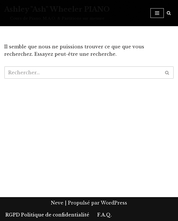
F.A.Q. (104, 215)
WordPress (114, 203)
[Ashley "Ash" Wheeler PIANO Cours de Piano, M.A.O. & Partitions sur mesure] (57, 13)
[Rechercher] (169, 13)
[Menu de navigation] (157, 13)
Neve (57, 203)
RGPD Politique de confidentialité (47, 215)
